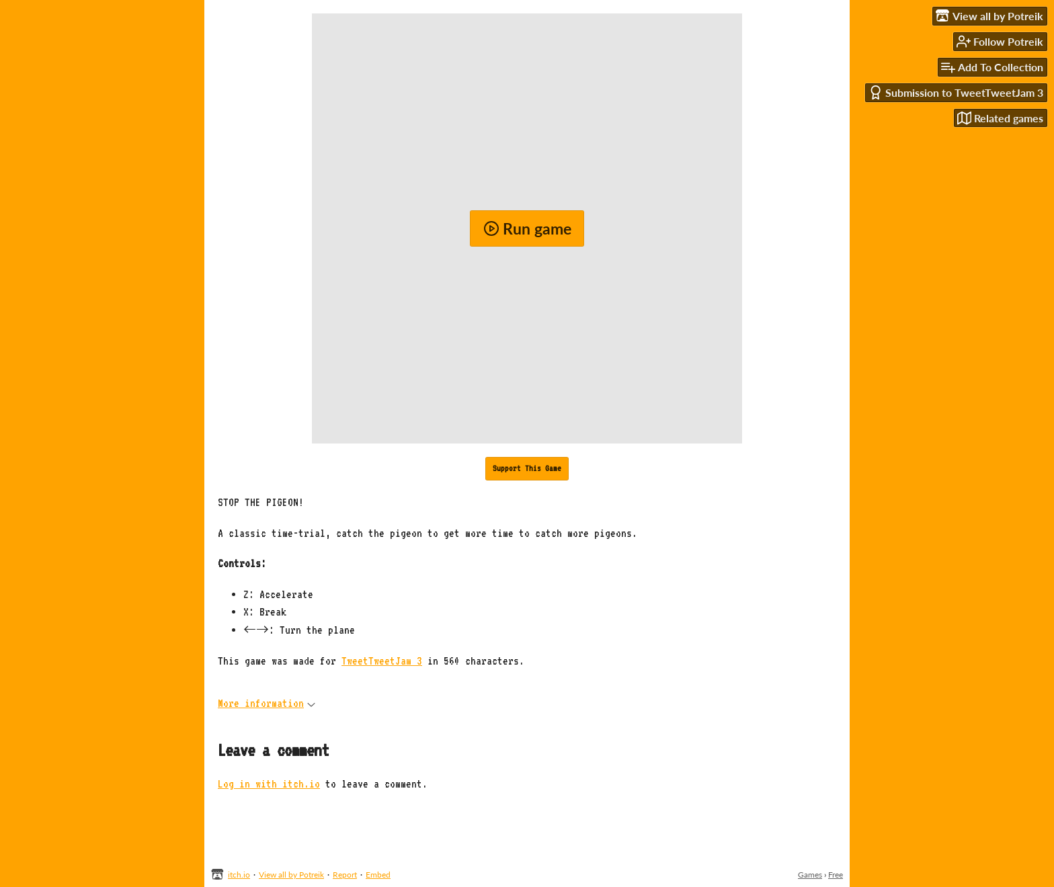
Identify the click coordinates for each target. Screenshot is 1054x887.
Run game (527, 228)
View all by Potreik (291, 875)
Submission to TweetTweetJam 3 (955, 92)
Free (835, 875)
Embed (378, 875)
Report (345, 875)
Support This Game (527, 468)
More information (266, 703)
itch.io (239, 875)
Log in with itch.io (269, 783)
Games (810, 875)
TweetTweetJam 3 (381, 660)
